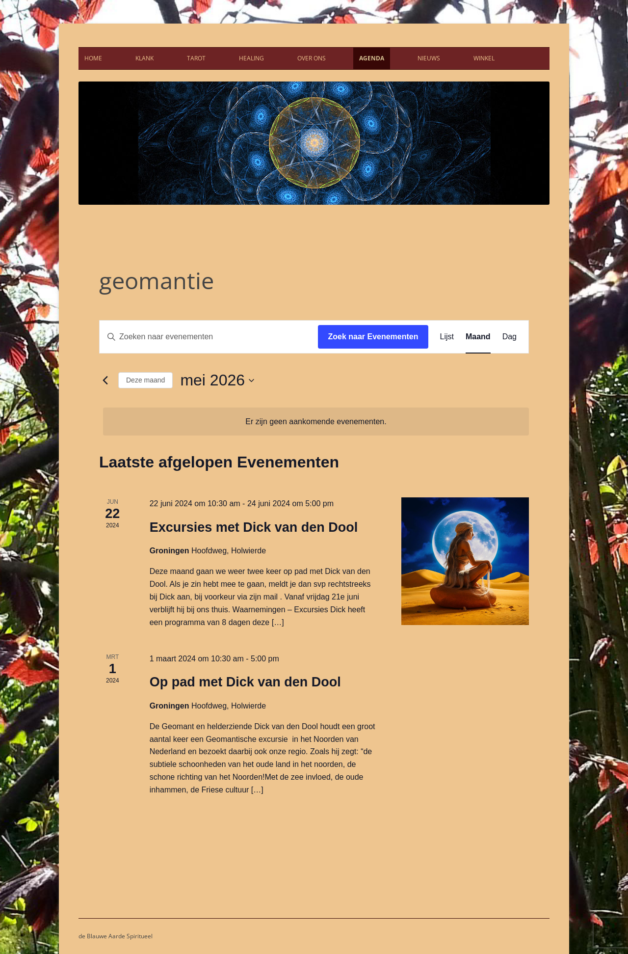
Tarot (196, 58)
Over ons (311, 58)
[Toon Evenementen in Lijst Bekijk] (447, 337)
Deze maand (145, 380)
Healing (251, 58)
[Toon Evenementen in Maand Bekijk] (478, 337)
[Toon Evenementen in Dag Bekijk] (509, 337)
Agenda (371, 58)
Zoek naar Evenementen (373, 336)
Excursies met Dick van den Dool (254, 527)
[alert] (316, 422)
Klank (144, 58)
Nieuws (429, 58)
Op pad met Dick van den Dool (245, 682)
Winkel (484, 58)
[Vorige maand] (105, 380)
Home (93, 58)
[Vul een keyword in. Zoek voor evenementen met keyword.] (209, 337)
